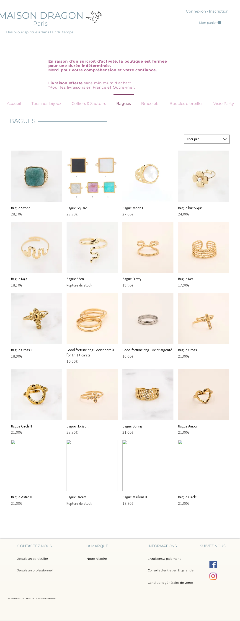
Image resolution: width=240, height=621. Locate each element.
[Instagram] (213, 576)
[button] (210, 22)
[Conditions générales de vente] (170, 583)
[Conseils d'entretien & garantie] (171, 570)
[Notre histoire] (97, 559)
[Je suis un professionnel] (36, 570)
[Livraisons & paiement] (164, 559)
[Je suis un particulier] (32, 559)
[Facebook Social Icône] (213, 564)
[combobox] (207, 139)
